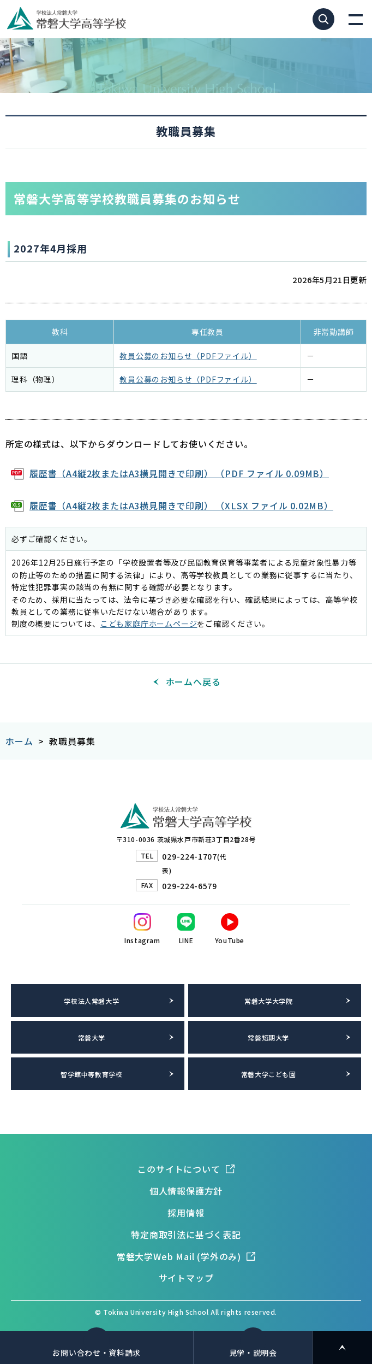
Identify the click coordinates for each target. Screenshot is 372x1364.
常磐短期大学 (268, 1037)
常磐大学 (91, 1037)
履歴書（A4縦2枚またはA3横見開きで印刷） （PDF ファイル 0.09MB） (179, 473)
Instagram (142, 940)
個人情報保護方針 (186, 1190)
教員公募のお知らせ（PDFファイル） (187, 355)
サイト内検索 (323, 19)
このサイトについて (178, 1168)
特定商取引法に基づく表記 (186, 1234)
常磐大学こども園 (268, 1074)
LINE (186, 940)
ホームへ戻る (193, 681)
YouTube (229, 940)
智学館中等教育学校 (91, 1074)
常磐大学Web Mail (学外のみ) (179, 1256)
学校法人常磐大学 (91, 1001)
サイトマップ (186, 1277)
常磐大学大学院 (268, 1001)
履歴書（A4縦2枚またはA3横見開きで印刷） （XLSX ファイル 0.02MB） (181, 505)
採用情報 (185, 1212)
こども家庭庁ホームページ (148, 623)
